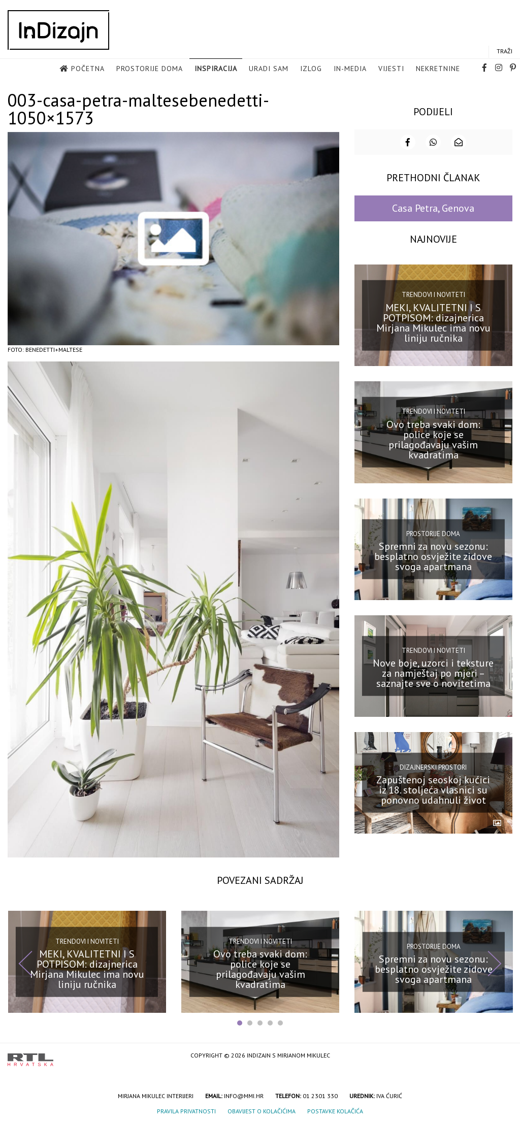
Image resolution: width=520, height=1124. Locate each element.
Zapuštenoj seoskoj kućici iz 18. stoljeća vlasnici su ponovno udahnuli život (433, 789)
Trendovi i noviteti (433, 294)
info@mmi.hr (244, 1095)
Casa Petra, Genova (433, 207)
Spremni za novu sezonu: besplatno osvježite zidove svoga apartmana (433, 556)
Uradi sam (268, 68)
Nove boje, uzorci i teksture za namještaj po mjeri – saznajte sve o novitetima (433, 672)
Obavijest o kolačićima (262, 1110)
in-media (350, 68)
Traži (504, 51)
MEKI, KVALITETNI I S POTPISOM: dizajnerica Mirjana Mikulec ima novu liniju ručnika (433, 322)
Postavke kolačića (335, 1110)
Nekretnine (438, 68)
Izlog (311, 68)
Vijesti (391, 68)
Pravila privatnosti (186, 1110)
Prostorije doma (149, 68)
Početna (88, 68)
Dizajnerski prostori (433, 767)
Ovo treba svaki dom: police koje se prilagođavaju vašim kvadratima (433, 439)
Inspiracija (215, 68)
